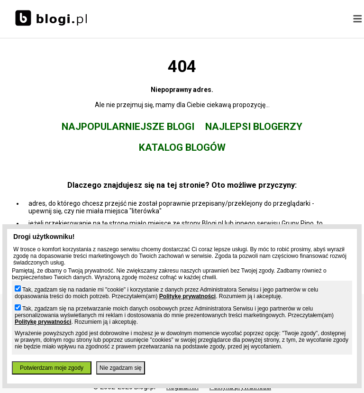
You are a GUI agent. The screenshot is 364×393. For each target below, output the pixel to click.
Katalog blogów (182, 147)
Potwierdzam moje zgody (51, 368)
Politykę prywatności (187, 296)
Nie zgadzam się (121, 368)
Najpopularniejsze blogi (128, 126)
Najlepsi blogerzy (253, 126)
